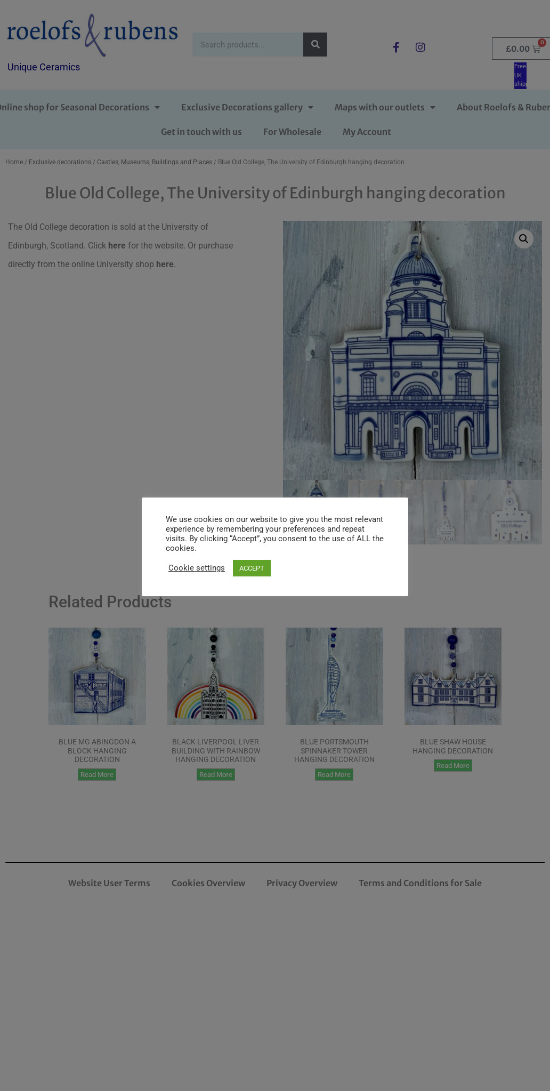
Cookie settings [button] (196, 568)
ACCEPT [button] (251, 568)
